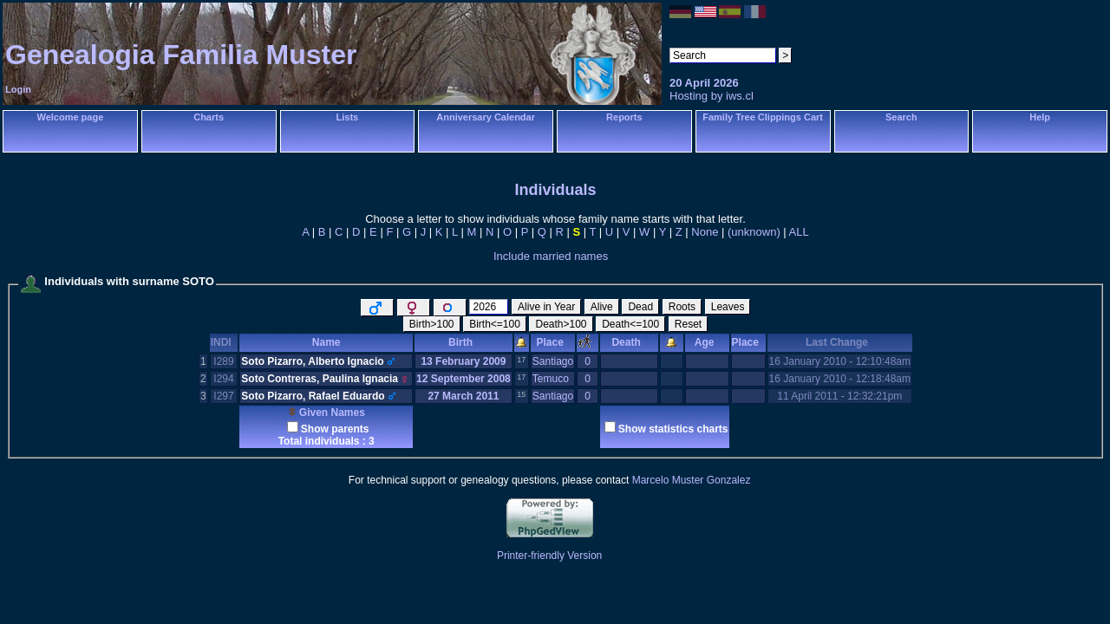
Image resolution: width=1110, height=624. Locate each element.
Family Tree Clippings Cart (762, 117)
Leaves (728, 307)
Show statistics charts (673, 429)
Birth (463, 342)
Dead (640, 307)
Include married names (550, 256)
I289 (223, 361)
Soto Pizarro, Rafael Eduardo (312, 396)
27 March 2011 (463, 396)
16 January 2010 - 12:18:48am (840, 379)
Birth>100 (431, 324)
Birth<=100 (494, 324)
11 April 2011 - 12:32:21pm (839, 396)
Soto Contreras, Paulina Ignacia (319, 379)
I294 (223, 379)
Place (552, 342)
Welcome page (69, 117)
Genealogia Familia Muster (180, 54)
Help (1039, 117)
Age (707, 342)
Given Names (326, 412)
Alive (602, 307)
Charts (208, 117)
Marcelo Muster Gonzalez (691, 480)
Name (326, 342)
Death (628, 342)
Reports (624, 117)
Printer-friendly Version (549, 555)
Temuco (550, 379)
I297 (223, 396)
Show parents (335, 429)
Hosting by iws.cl (711, 95)
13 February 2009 (463, 361)
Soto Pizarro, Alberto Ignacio (312, 361)
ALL (799, 231)
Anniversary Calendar (485, 117)
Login (18, 89)
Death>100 (560, 324)
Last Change (840, 342)
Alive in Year (546, 307)
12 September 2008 (463, 379)
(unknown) (754, 231)
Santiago (552, 361)
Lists (347, 117)
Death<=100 (630, 324)
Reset (688, 324)
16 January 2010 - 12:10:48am (840, 361)
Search (901, 117)
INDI (224, 342)
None (704, 231)
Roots (682, 307)
